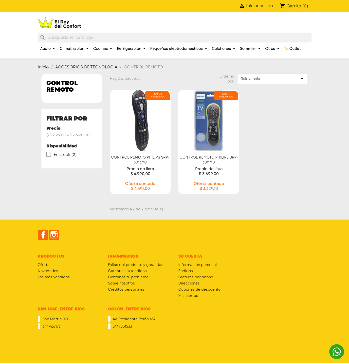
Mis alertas (188, 295)
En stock (65, 154)
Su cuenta (190, 256)
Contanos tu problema (128, 277)
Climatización (74, 48)
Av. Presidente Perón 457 (133, 319)
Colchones (223, 48)
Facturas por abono (195, 277)
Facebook (43, 235)
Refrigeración (131, 48)
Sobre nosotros (121, 283)
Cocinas (102, 48)
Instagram (54, 235)
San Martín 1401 (55, 319)
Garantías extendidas (127, 270)
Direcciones (189, 283)
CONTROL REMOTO (62, 86)
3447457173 (50, 326)
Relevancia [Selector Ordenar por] (273, 79)
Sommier (250, 48)
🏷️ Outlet (292, 48)
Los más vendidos (54, 277)
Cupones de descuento (199, 289)
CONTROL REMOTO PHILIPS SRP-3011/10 (209, 160)
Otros (272, 48)
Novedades (48, 270)
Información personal (197, 264)
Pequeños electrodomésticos (178, 48)
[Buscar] (175, 37)
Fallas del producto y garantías (135, 264)
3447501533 (122, 326)
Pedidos (185, 270)
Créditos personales (126, 289)
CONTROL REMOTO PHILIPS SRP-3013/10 (140, 160)
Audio (47, 48)
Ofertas (45, 264)
